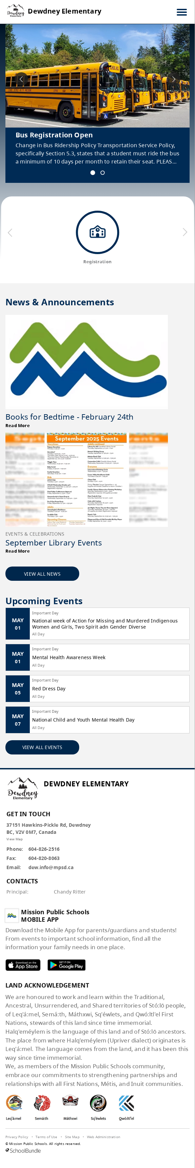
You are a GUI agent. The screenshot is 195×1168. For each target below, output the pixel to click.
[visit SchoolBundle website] (97, 1151)
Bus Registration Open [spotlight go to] (54, 134)
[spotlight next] (173, 79)
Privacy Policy (16, 1136)
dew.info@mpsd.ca (50, 867)
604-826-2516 (44, 849)
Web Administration (103, 1136)
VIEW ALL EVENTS (42, 747)
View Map (14, 839)
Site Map (72, 1136)
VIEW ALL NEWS (42, 574)
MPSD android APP (67, 965)
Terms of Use (46, 1136)
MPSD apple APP (23, 965)
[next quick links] (184, 232)
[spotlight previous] (21, 79)
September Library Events (53, 542)
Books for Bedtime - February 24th (69, 416)
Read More (17, 425)
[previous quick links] (10, 232)
